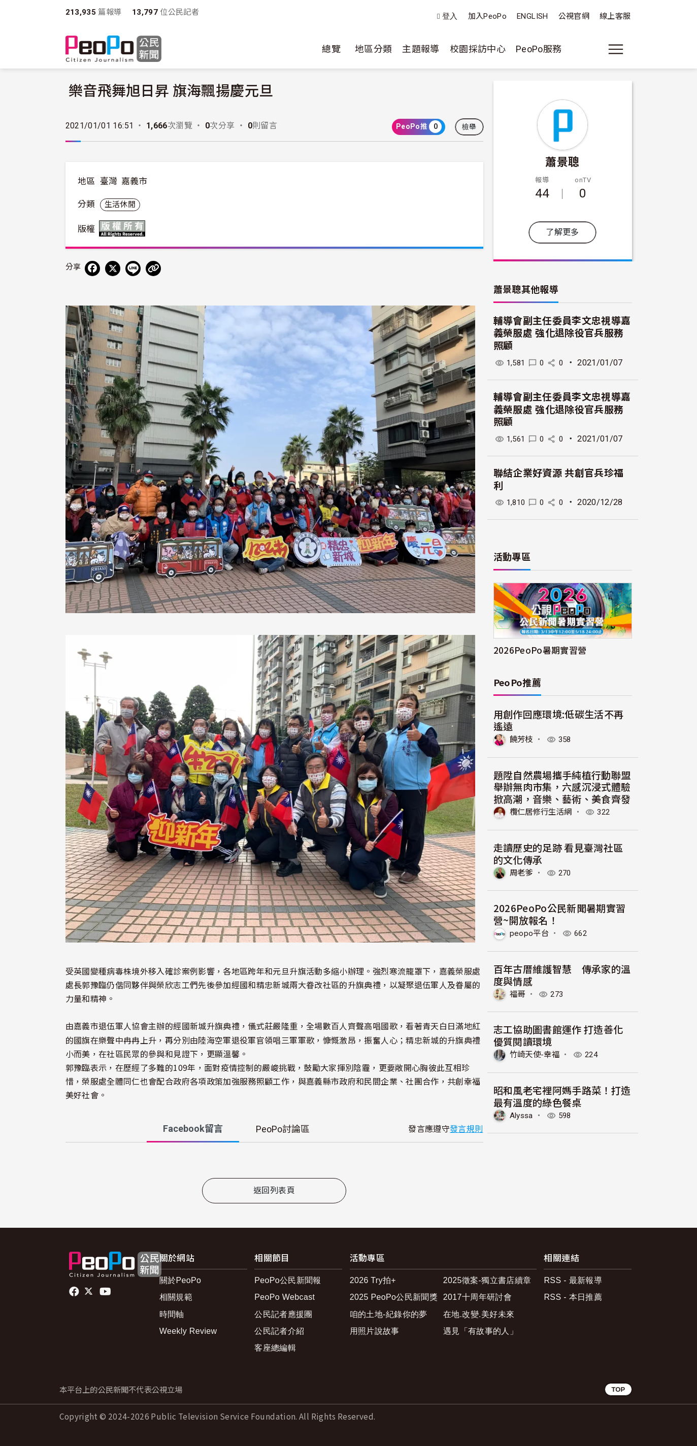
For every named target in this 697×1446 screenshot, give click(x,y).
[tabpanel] (274, 1162)
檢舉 (469, 127)
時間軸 (171, 1314)
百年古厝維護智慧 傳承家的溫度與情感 (562, 974)
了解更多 (562, 232)
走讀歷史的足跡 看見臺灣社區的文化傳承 (558, 853)
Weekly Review (188, 1331)
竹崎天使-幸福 (536, 1054)
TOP (618, 1389)
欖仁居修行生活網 (543, 812)
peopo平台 (530, 932)
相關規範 (175, 1297)
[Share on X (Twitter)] (112, 268)
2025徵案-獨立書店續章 (487, 1280)
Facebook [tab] (193, 1128)
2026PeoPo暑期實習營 (540, 650)
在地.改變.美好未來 (479, 1314)
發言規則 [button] (466, 1129)
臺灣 (109, 181)
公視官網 (573, 16)
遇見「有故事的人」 (480, 1331)
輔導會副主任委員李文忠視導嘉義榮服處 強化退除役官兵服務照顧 (562, 333)
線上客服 (615, 16)
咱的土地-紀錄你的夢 (388, 1314)
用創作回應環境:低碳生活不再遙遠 (558, 720)
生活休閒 (120, 204)
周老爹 (522, 872)
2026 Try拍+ (373, 1280)
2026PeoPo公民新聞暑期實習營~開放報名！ (559, 914)
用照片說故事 (375, 1331)
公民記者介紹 (279, 1331)
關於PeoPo (180, 1280)
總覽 (331, 49)
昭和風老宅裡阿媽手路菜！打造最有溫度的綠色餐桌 (562, 1095)
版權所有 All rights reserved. (124, 228)
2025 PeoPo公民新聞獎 (394, 1297)
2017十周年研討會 (477, 1297)
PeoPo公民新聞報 (287, 1280)
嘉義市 (134, 181)
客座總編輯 (275, 1347)
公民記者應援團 (283, 1314)
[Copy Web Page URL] (153, 268)
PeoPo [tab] (283, 1129)
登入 (450, 16)
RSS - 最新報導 (573, 1280)
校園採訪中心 (478, 49)
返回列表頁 (274, 1190)
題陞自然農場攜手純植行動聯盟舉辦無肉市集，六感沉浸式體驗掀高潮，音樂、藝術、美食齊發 (562, 786)
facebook (75, 1292)
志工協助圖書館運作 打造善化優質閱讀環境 (558, 1035)
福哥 (518, 993)
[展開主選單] (616, 49)
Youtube (106, 1292)
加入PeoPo (487, 16)
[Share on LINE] (133, 268)
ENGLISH (532, 16)
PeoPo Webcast (284, 1297)
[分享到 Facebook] (92, 268)
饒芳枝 (522, 739)
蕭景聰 (562, 161)
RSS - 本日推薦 (573, 1297)
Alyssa (523, 1114)
